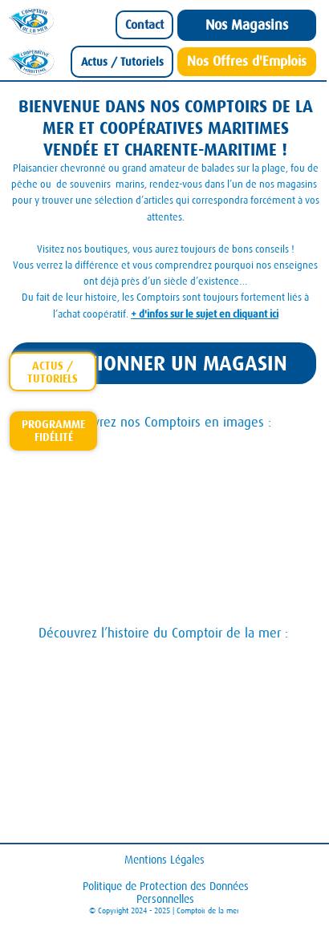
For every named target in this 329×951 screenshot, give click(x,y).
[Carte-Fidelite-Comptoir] (53, 431)
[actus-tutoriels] (52, 371)
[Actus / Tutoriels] (122, 61)
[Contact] (144, 24)
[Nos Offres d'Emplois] (246, 61)
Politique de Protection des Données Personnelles (166, 892)
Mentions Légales (164, 859)
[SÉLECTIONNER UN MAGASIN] (163, 363)
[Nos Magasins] (246, 25)
